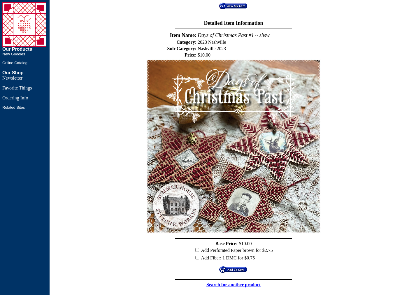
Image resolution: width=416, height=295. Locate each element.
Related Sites (13, 107)
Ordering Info (15, 97)
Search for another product (233, 284)
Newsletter (12, 77)
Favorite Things (17, 87)
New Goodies (13, 54)
